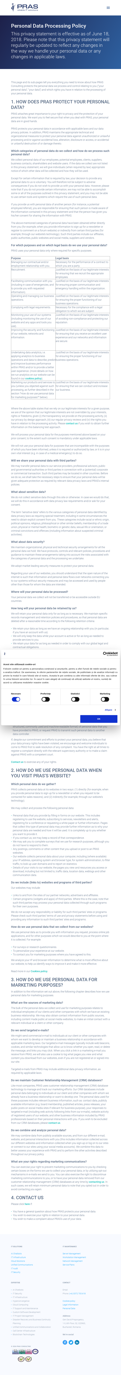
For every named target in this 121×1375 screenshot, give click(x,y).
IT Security (15, 1272)
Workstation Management (74, 1257)
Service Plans (68, 1265)
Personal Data (69, 1308)
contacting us (96, 1181)
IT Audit (14, 1268)
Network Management (73, 1261)
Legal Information (70, 1305)
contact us (72, 423)
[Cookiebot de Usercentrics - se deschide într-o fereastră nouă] (105, 654)
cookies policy (33, 378)
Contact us (17, 761)
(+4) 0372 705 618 (77, 1293)
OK (98, 719)
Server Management (72, 1253)
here (27, 1204)
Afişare (108, 710)
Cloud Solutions (18, 1261)
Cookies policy (39, 971)
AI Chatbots (16, 1253)
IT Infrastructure (18, 1257)
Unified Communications (22, 1265)
